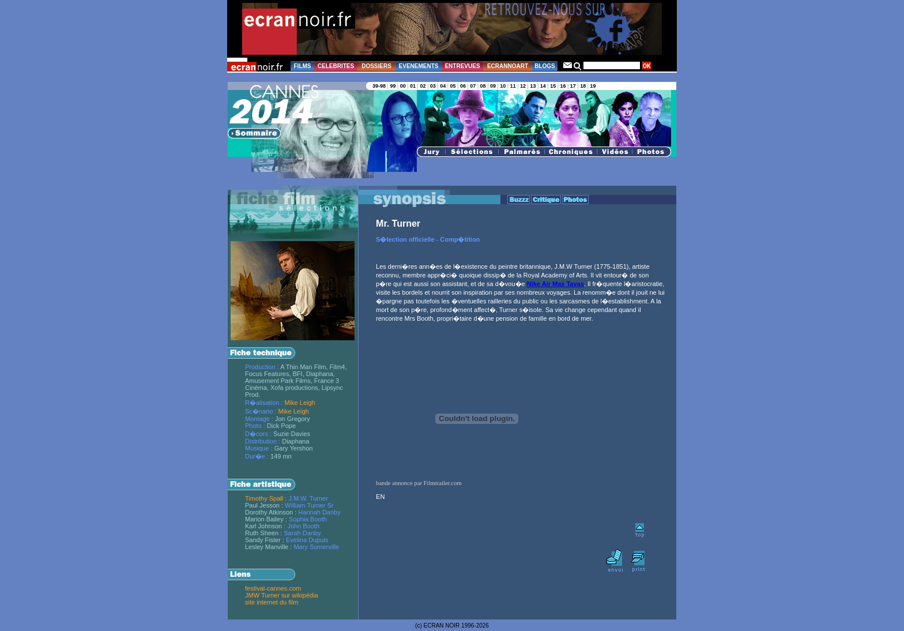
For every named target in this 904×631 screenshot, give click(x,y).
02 (422, 86)
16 (563, 86)
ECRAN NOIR (442, 625)
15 (553, 86)
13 (533, 86)
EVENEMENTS (419, 66)
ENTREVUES (462, 66)
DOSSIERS (376, 66)
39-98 (379, 86)
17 (573, 86)
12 (523, 86)
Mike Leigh (299, 402)
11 (513, 86)
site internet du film (271, 602)
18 (583, 86)
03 (433, 86)
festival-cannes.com (273, 588)
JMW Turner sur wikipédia (281, 595)
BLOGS (544, 66)
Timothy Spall (264, 498)
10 (503, 86)
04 (443, 86)
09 (493, 86)
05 (453, 86)
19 (593, 86)
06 (463, 86)
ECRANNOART (507, 66)
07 (473, 86)
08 (483, 86)
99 (393, 86)
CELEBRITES (336, 66)
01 (413, 86)
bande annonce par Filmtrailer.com (419, 483)
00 (403, 86)
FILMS (302, 66)
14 (543, 86)
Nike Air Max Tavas (555, 283)
